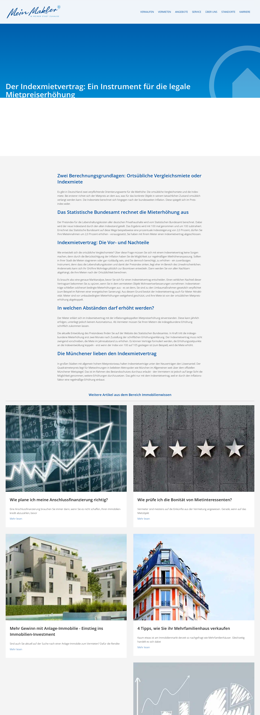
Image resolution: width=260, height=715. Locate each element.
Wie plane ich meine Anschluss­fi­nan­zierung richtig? (59, 499)
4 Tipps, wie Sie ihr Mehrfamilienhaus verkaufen (183, 628)
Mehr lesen (16, 518)
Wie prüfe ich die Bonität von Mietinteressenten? (184, 499)
